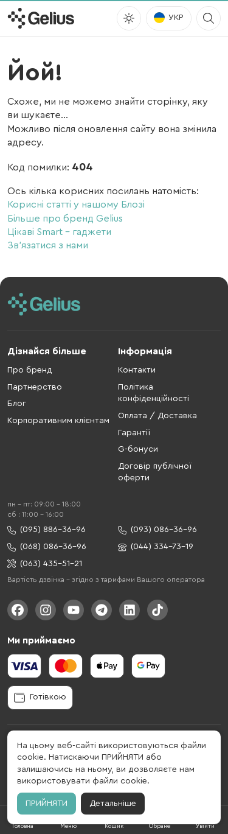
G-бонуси (138, 449)
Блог (16, 403)
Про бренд (29, 370)
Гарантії (134, 433)
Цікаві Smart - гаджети (59, 232)
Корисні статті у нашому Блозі (76, 204)
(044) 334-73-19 (155, 547)
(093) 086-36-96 (157, 529)
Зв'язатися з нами (47, 245)
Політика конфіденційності (153, 393)
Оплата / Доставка (157, 416)
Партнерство (34, 387)
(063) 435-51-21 (44, 564)
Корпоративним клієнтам (58, 420)
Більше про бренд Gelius (65, 218)
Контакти (137, 370)
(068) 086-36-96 (46, 547)
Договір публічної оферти (155, 472)
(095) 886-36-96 (46, 529)
